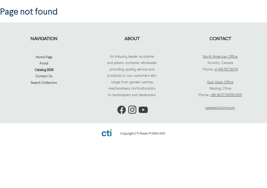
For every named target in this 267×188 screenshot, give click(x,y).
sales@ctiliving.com (220, 108)
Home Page (44, 57)
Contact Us (43, 76)
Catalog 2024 (44, 70)
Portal (44, 63)
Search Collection (44, 82)
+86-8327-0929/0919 (226, 95)
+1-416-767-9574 (226, 69)
